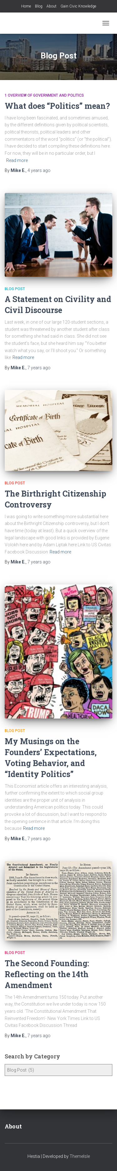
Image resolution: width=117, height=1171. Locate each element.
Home (26, 6)
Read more (17, 160)
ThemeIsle (80, 1156)
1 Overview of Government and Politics (44, 95)
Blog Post (15, 289)
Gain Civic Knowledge (78, 6)
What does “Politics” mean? (57, 106)
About (51, 6)
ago (39, 170)
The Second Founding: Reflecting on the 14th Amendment (47, 974)
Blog (38, 6)
